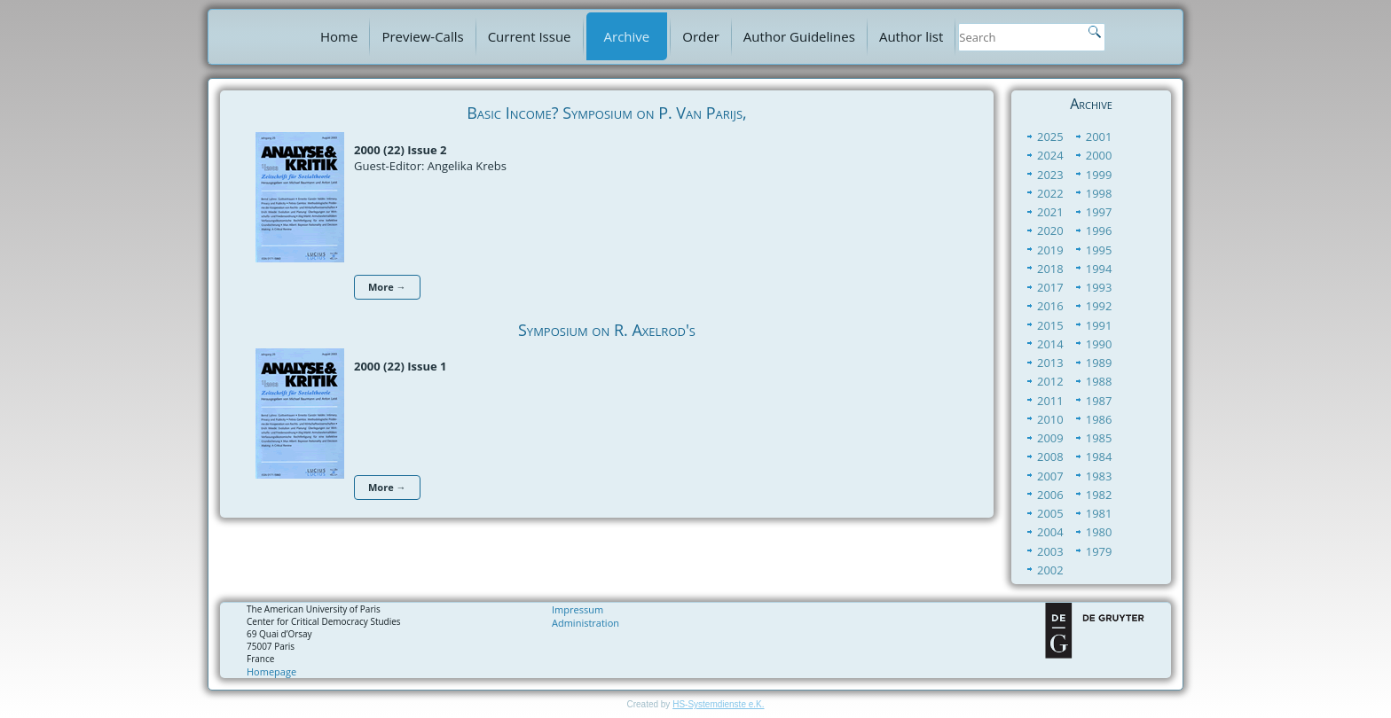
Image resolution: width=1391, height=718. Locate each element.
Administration (585, 622)
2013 (1050, 363)
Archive (627, 36)
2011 (1050, 401)
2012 (1050, 381)
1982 (1099, 495)
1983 (1099, 476)
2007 (1050, 476)
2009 (1050, 438)
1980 (1099, 532)
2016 (1050, 306)
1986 (1099, 419)
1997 (1099, 212)
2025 (1050, 136)
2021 (1050, 212)
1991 (1099, 325)
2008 (1050, 456)
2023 (1050, 175)
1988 (1099, 381)
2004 (1050, 532)
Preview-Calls (422, 36)
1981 (1099, 513)
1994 (1099, 269)
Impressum (577, 609)
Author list (911, 36)
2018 (1050, 269)
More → (387, 286)
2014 (1050, 344)
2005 (1050, 513)
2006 (1050, 495)
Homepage (271, 671)
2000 (1099, 155)
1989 (1099, 363)
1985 (1099, 438)
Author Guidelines (799, 36)
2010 (1050, 419)
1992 (1099, 306)
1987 (1099, 401)
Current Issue (529, 36)
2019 (1050, 250)
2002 (1050, 570)
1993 (1099, 287)
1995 (1099, 250)
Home (339, 36)
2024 (1050, 155)
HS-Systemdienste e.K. (718, 704)
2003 (1050, 551)
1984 (1099, 456)
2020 (1050, 230)
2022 (1050, 193)
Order (700, 36)
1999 (1099, 175)
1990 (1099, 344)
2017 (1050, 287)
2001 (1099, 136)
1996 (1099, 230)
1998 (1099, 193)
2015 (1050, 325)
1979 (1099, 551)
